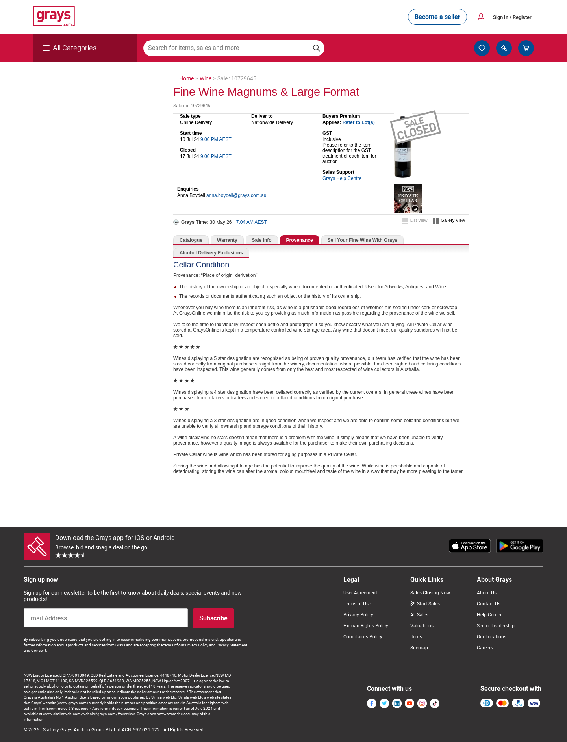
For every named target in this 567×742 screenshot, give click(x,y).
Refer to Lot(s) (359, 122)
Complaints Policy (362, 637)
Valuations (422, 626)
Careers (485, 648)
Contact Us (488, 604)
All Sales (419, 615)
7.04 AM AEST (251, 222)
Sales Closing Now (430, 592)
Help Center (489, 615)
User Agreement (360, 592)
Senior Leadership (496, 626)
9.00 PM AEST (216, 139)
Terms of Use (357, 604)
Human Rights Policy (365, 626)
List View (419, 220)
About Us (487, 592)
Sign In (512, 17)
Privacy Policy (358, 615)
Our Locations (491, 637)
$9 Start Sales (425, 604)
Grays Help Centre (341, 178)
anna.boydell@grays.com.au (236, 195)
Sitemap (419, 648)
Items (416, 637)
